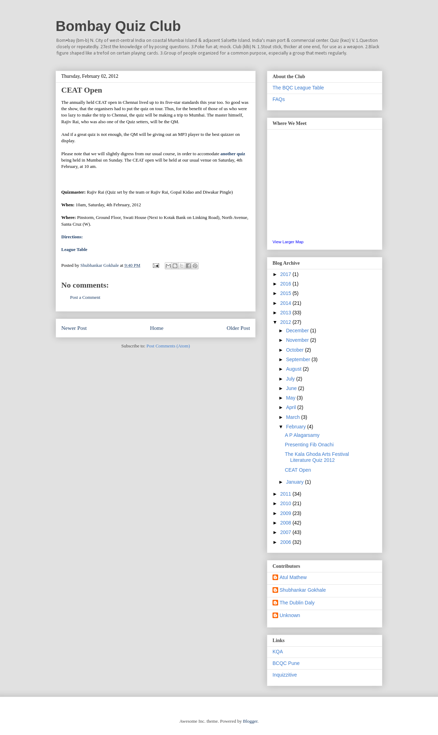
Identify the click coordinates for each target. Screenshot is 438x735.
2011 (286, 494)
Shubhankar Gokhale (303, 590)
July (291, 379)
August (294, 369)
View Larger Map (288, 241)
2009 (286, 513)
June (292, 388)
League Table (74, 249)
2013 (286, 312)
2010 (286, 503)
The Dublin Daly (297, 602)
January (295, 482)
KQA (278, 651)
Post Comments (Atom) (168, 345)
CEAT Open (298, 470)
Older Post (238, 328)
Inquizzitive (285, 675)
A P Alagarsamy (302, 435)
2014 (286, 303)
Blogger (250, 721)
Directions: (72, 236)
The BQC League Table (298, 87)
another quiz (232, 153)
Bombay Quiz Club (118, 26)
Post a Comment (85, 297)
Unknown (290, 615)
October (295, 350)
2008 (286, 523)
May (291, 398)
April (291, 407)
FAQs (279, 99)
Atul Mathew (293, 577)
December (298, 330)
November (298, 340)
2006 (286, 542)
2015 (286, 293)
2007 (286, 532)
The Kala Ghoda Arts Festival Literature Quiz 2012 (317, 457)
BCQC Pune (286, 663)
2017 (286, 274)
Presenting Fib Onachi (309, 444)
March (293, 417)
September (298, 359)
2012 (286, 322)
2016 (286, 284)
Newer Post (74, 328)
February (296, 426)
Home (156, 328)
